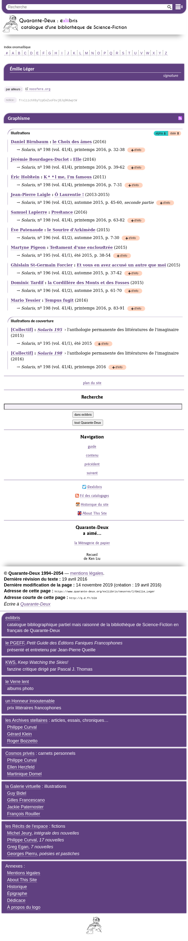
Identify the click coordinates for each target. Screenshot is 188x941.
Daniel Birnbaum (29, 141)
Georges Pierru (22, 853)
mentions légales (86, 573)
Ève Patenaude (27, 230)
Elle (77, 159)
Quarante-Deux (35, 604)
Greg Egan (17, 846)
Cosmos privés (20, 753)
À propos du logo (23, 907)
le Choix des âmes (72, 141)
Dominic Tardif (27, 282)
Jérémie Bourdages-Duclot (40, 159)
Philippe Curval (22, 727)
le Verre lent (17, 681)
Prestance (62, 212)
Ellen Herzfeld (21, 767)
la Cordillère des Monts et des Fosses (88, 282)
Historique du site (94, 504)
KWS (10, 662)
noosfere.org (39, 89)
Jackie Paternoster (25, 806)
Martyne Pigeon (28, 247)
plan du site (92, 383)
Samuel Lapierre (29, 212)
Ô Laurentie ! (69, 194)
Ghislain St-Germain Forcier (42, 265)
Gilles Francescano (26, 800)
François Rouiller (23, 813)
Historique (17, 886)
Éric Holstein (25, 177)
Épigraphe (17, 893)
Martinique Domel (24, 773)
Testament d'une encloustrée (81, 247)
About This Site (94, 513)
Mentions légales (23, 873)
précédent (92, 464)
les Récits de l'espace (26, 826)
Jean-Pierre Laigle (30, 194)
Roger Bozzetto (22, 740)
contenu (92, 455)
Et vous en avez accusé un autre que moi (121, 265)
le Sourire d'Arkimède (71, 230)
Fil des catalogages (94, 495)
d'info (137, 150)
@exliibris (94, 487)
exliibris (12, 617)
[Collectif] (22, 329)
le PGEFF (14, 643)
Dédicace (16, 900)
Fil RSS (180, 118)
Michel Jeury (19, 833)
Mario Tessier (26, 300)
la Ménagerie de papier (92, 543)
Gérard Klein (19, 734)
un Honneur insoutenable (30, 701)
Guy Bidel (16, 793)
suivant (92, 473)
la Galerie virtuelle (23, 786)
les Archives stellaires (26, 720)
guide (92, 446)
